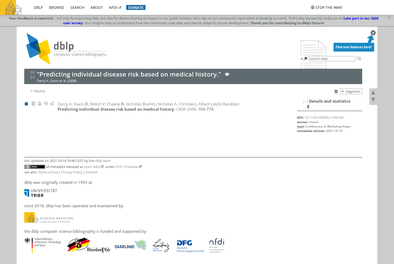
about (96, 7)
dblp (38, 7)
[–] (305, 101)
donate (135, 7)
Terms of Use (48, 172)
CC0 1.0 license (126, 166)
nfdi (113, 7)
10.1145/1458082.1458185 (324, 117)
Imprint (92, 172)
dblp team (103, 160)
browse (56, 7)
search (77, 7)
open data (92, 166)
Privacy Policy (71, 172)
